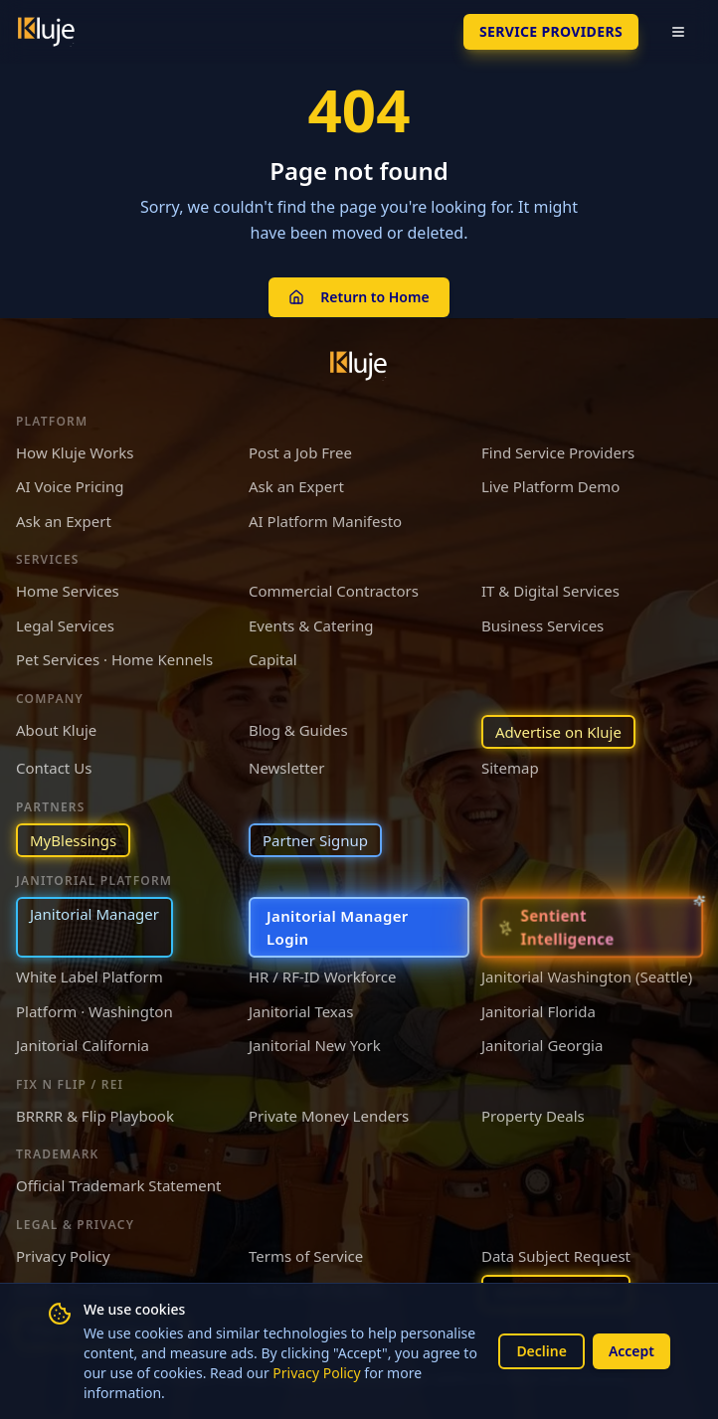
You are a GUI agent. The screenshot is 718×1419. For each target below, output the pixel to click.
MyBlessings (73, 840)
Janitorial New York (315, 1045)
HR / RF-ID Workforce (322, 976)
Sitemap (510, 768)
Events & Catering (311, 625)
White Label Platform (89, 976)
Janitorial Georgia (542, 1045)
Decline (541, 1350)
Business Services (542, 625)
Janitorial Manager (94, 914)
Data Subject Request (555, 1256)
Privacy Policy (316, 1372)
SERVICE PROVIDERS (551, 31)
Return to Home (358, 296)
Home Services (67, 591)
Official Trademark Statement (118, 1185)
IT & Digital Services (550, 591)
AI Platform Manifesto (325, 521)
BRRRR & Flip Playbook (95, 1116)
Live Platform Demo (550, 486)
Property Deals (533, 1116)
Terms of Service (306, 1256)
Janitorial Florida (538, 1011)
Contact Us (53, 768)
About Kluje (56, 730)
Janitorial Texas (301, 1011)
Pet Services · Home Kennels (114, 659)
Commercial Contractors (334, 591)
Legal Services (65, 625)
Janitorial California (82, 1045)
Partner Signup (315, 840)
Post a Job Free (300, 452)
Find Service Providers (557, 452)
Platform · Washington (94, 1011)
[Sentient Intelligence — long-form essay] (591, 927)
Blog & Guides (298, 730)
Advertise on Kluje (558, 732)
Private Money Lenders (329, 1116)
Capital (273, 659)
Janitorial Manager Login (338, 927)
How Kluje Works (74, 452)
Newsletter (286, 768)
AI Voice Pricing (69, 486)
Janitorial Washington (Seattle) (586, 976)
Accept (631, 1350)
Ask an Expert (296, 486)
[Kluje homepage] (359, 366)
